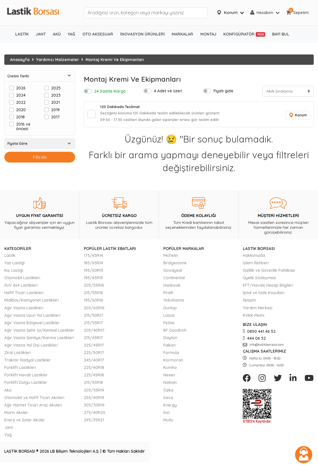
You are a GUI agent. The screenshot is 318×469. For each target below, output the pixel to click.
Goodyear (173, 272)
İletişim (249, 303)
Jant (8, 430)
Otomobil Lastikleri (22, 280)
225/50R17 (94, 355)
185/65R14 (93, 265)
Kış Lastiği (13, 272)
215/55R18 (93, 385)
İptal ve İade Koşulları (263, 295)
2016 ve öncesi (23, 126)
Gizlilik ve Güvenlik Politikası (269, 272)
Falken (169, 347)
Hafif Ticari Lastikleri (24, 295)
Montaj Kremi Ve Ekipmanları (115, 59)
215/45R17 (93, 340)
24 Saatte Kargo (110, 91)
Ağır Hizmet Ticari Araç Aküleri (33, 407)
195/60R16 (93, 303)
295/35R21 (94, 422)
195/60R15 (93, 272)
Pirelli (168, 295)
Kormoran (173, 362)
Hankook (172, 287)
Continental (174, 280)
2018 (20, 116)
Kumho (170, 370)
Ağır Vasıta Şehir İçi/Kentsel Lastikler (39, 332)
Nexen (169, 377)
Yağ (8, 437)
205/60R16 (94, 310)
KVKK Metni (253, 318)
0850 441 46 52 (259, 334)
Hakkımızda (254, 258)
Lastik (9, 258)
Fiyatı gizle (223, 90)
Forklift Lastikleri (20, 370)
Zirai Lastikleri (17, 355)
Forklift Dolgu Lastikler (25, 385)
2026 (21, 87)
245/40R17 (94, 362)
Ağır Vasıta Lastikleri (23, 310)
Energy (170, 407)
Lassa (168, 318)
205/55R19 (94, 392)
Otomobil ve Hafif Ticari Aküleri (34, 400)
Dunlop (170, 310)
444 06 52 (254, 340)
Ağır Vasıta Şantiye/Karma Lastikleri (39, 340)
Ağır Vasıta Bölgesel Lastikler (32, 325)
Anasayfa (20, 59)
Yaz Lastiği (14, 265)
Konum (296, 116)
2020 (21, 109)
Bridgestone (175, 265)
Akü (7, 392)
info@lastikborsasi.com (263, 347)
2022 (21, 102)
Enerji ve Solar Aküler (24, 422)
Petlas (169, 325)
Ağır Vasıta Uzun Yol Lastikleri (32, 318)
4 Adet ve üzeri (168, 90)
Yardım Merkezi (257, 310)
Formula (171, 355)
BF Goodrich (175, 332)
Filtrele (40, 157)
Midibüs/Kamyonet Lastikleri (31, 303)
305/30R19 (94, 407)
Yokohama (173, 303)
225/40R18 (94, 370)
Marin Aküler (16, 415)
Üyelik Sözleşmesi (259, 280)
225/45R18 (94, 377)
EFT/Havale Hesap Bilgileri (268, 287)
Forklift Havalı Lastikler (26, 377)
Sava (168, 400)
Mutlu (168, 422)
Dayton (170, 340)
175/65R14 (93, 258)
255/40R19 (94, 400)
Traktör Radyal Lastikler (27, 362)
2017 (55, 116)
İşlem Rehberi (256, 265)
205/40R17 (94, 332)
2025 (56, 87)
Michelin (170, 258)
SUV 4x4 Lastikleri (21, 287)
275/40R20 (94, 415)
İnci (166, 415)
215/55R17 (93, 325)
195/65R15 (93, 280)
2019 (55, 109)
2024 (21, 95)
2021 (55, 102)
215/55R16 (93, 295)
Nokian (170, 385)
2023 (56, 95)
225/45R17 (94, 347)
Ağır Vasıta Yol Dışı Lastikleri (31, 347)
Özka (168, 392)
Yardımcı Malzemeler (57, 59)
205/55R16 (94, 287)
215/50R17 (93, 318)
